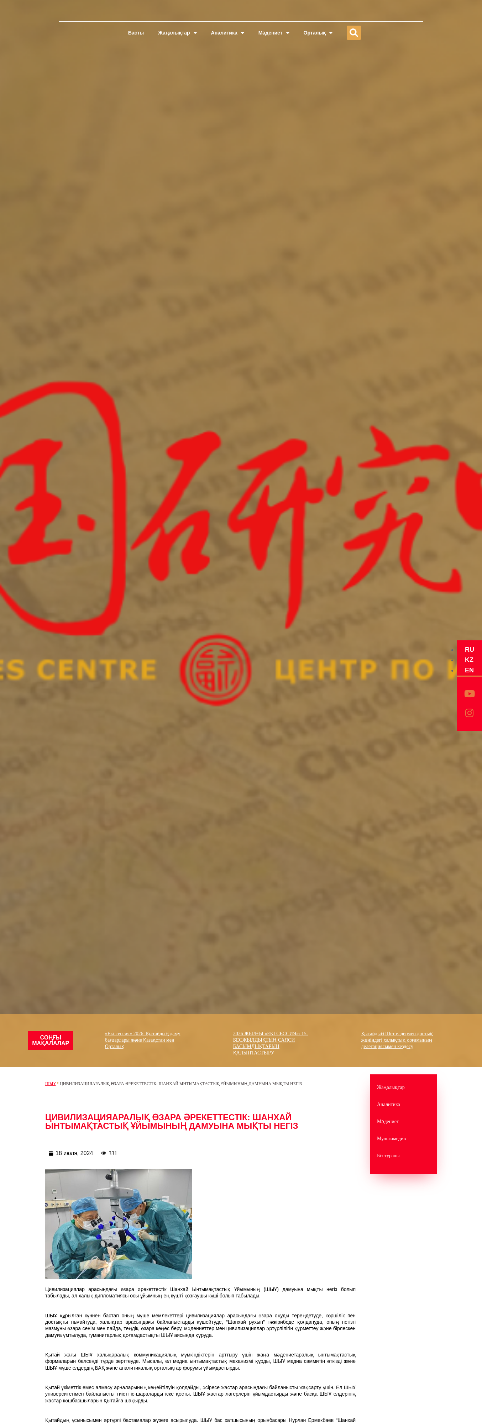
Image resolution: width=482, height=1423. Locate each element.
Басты (136, 33)
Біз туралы (388, 1155)
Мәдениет (273, 33)
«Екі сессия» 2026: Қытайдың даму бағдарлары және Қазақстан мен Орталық (143, 1040)
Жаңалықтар (177, 33)
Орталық (318, 33)
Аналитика (227, 33)
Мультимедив (391, 1138)
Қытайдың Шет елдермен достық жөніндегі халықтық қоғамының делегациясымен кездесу (398, 1040)
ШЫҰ (50, 1083)
